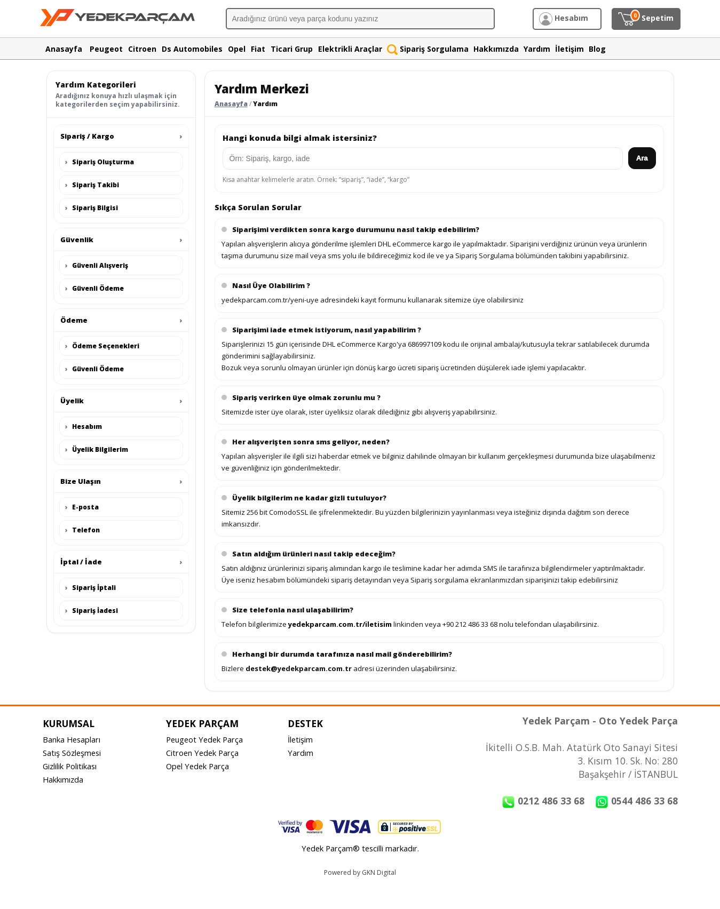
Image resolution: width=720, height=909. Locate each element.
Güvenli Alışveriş (96, 265)
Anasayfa (231, 103)
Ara (642, 158)
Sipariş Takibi (92, 184)
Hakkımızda (63, 779)
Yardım (300, 752)
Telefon (82, 530)
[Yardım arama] (423, 158)
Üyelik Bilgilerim (96, 449)
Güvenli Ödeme (94, 288)
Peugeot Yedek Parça (204, 739)
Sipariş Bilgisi (91, 207)
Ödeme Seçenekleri (102, 345)
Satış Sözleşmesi (72, 752)
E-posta (82, 507)
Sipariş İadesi (91, 610)
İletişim (300, 739)
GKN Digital (379, 872)
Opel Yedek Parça (197, 766)
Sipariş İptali (90, 587)
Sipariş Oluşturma (99, 161)
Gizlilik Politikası (70, 766)
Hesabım (83, 426)
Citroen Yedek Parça (202, 752)
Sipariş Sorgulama (428, 49)
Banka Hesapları (71, 739)
